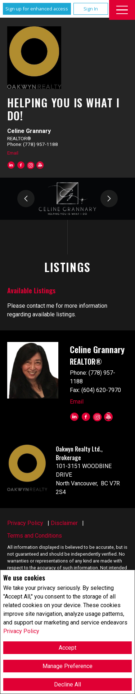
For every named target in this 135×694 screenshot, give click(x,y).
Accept (67, 647)
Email (12, 153)
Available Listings (31, 290)
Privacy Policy (21, 631)
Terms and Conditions (34, 535)
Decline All (67, 684)
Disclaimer (64, 523)
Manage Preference (67, 666)
